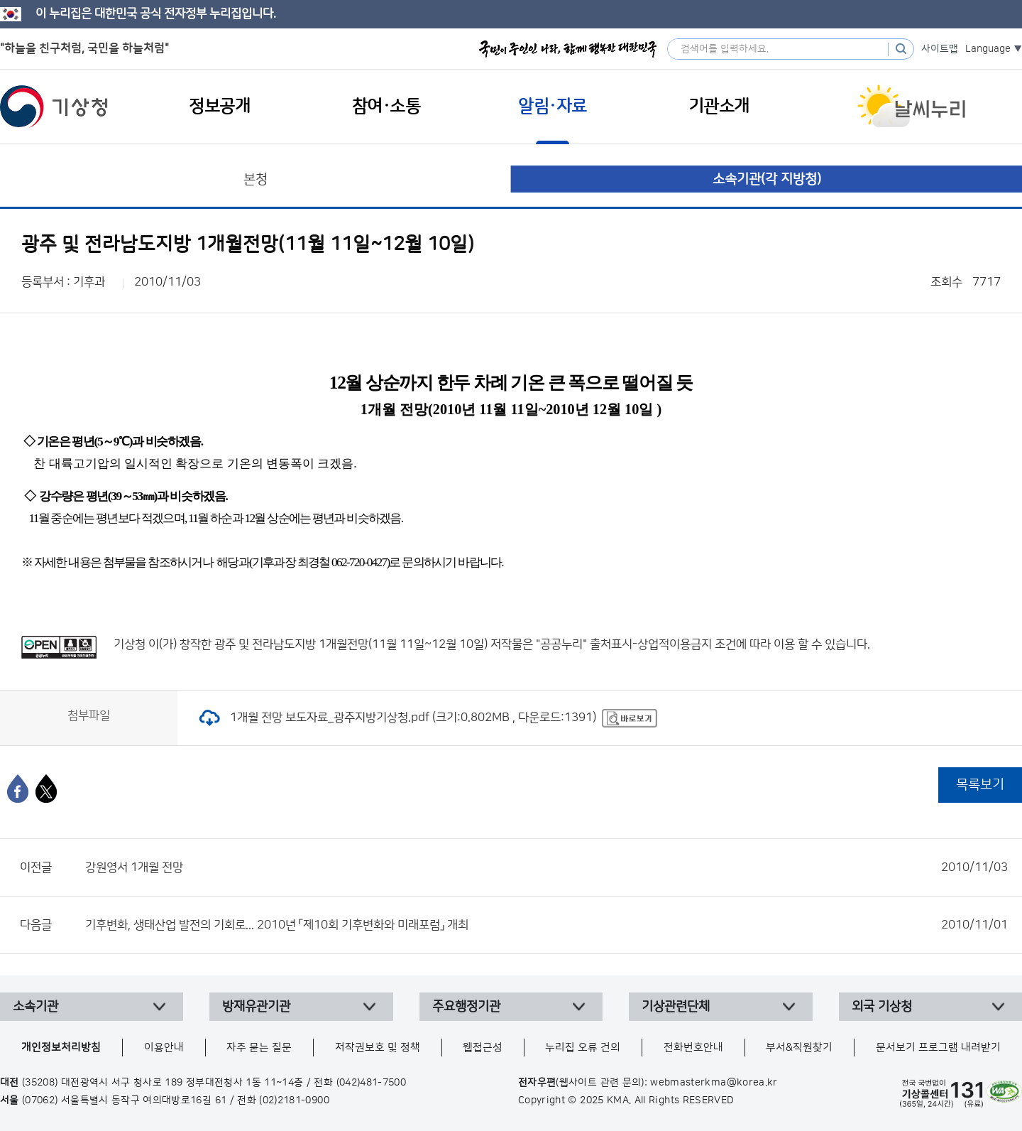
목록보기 (980, 784)
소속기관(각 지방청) (767, 179)
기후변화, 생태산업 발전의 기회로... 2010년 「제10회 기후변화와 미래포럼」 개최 (546, 925)
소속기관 (35, 1007)
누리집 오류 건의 (582, 1047)
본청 (255, 179)
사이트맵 (939, 49)
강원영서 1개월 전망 (546, 867)
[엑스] (46, 788)
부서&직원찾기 (799, 1047)
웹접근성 (482, 1047)
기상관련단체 (676, 1007)
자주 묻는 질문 (259, 1047)
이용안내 (164, 1047)
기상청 (54, 106)
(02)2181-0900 (294, 1100)
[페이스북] (17, 788)
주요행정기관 (466, 1007)
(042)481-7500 (371, 1082)
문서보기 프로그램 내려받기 (938, 1047)
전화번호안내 (693, 1047)
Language (988, 49)
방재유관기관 (256, 1007)
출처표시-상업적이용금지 (652, 644)
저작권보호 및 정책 (377, 1047)
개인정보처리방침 (61, 1047)
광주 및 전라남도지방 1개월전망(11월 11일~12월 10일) (351, 644)
